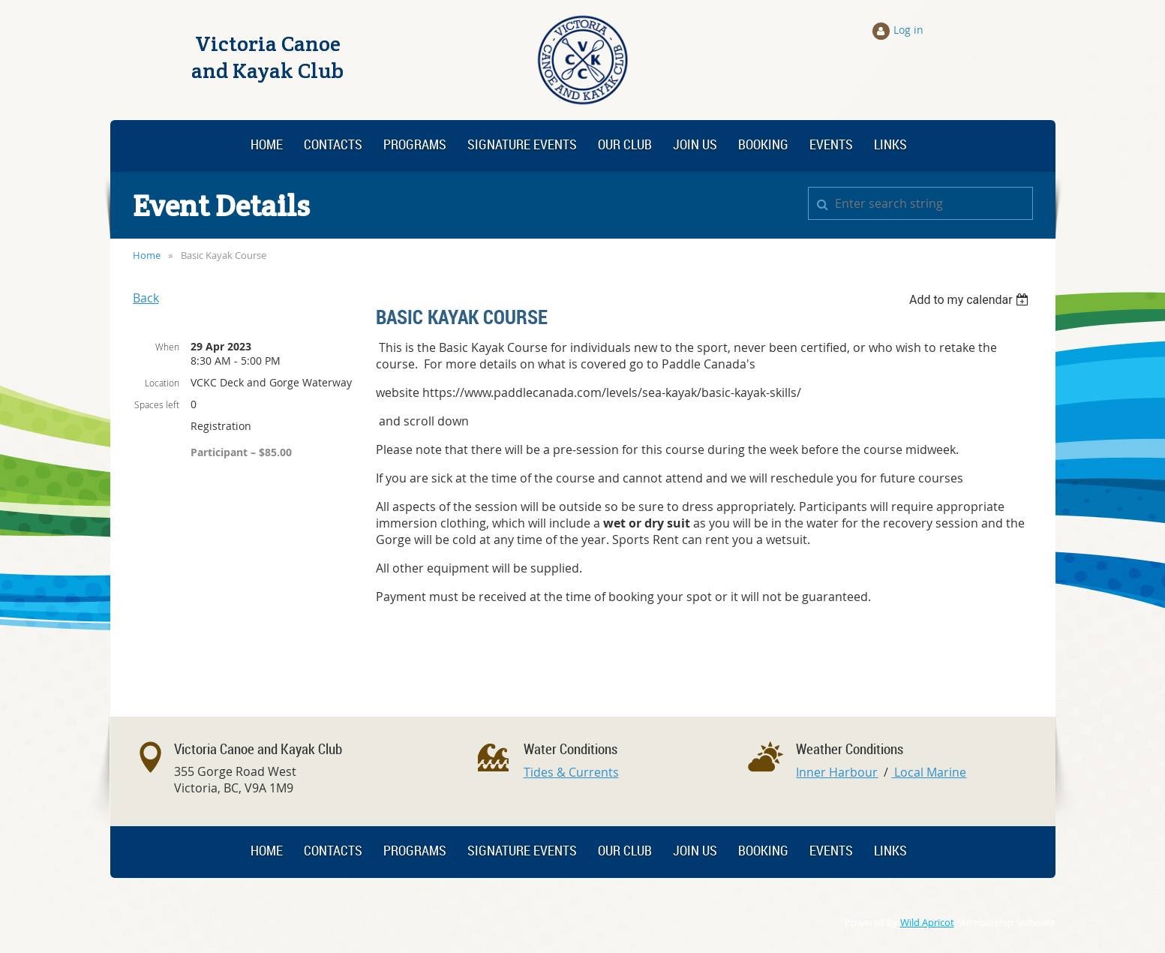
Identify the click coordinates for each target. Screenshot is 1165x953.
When (167, 347)
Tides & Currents (571, 772)
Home (147, 255)
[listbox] (971, 299)
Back (146, 298)
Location (162, 383)
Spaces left (156, 404)
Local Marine (928, 772)
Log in (908, 30)
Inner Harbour (837, 772)
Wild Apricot (927, 922)
